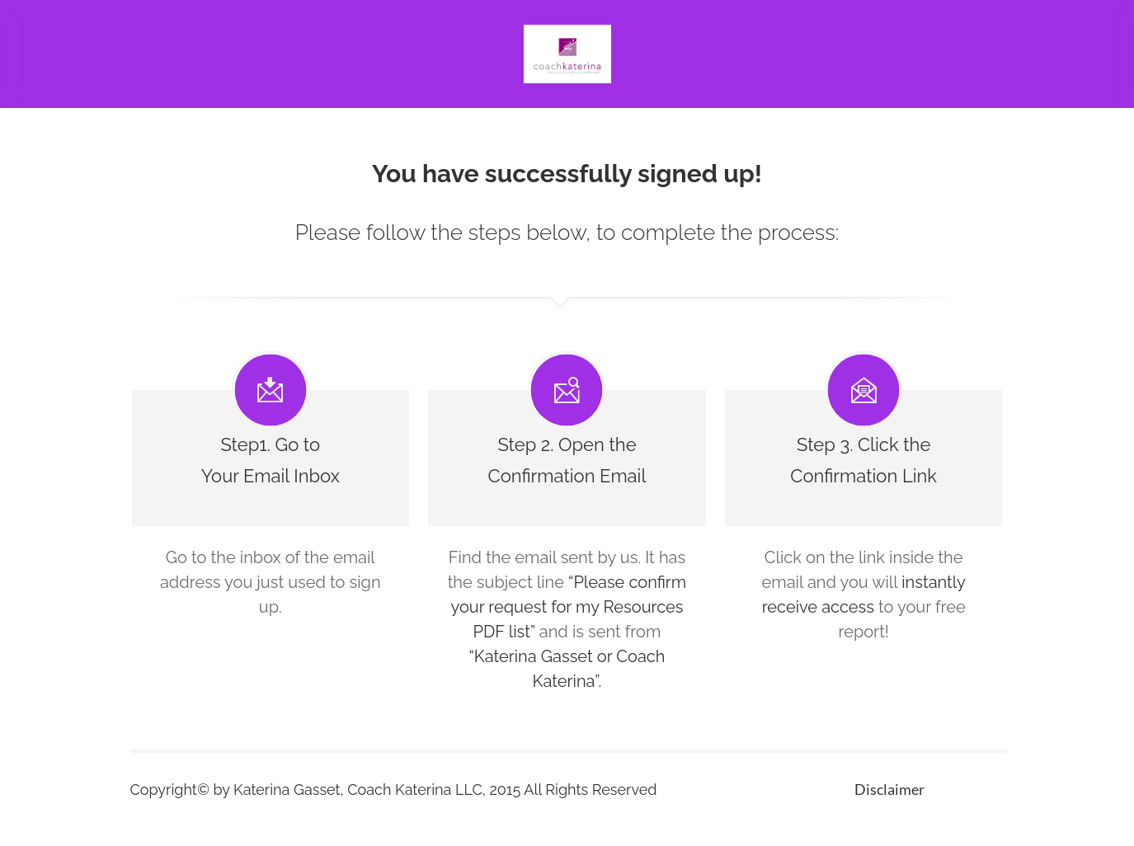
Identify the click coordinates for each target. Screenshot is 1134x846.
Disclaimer (889, 789)
